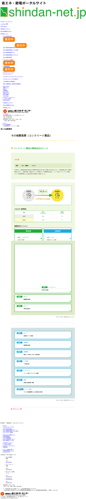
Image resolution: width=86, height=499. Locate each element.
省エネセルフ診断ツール (9, 434)
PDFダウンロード (16, 408)
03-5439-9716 (9, 482)
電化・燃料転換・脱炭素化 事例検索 (12, 83)
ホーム (4, 123)
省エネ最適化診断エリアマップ (10, 54)
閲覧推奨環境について (8, 450)
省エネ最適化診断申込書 (15, 47)
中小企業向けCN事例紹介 (9, 81)
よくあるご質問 (4, 24)
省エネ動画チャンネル (8, 440)
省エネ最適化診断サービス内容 (10, 50)
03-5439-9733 (9, 469)
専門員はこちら (4, 33)
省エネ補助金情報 (7, 57)
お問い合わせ (4, 26)
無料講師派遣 (6, 436)
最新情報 (5, 447)
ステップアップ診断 (8, 432)
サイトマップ (6, 452)
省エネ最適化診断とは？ (9, 52)
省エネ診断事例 (7, 124)
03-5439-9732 (9, 462)
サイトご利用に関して (8, 449)
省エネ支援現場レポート (9, 439)
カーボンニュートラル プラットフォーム (13, 76)
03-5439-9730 (9, 476)
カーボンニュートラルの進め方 (10, 79)
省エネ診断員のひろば (6, 31)
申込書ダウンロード (5, 28)
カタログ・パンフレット (6, 21)
